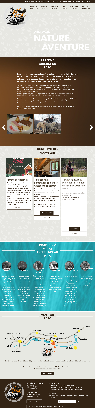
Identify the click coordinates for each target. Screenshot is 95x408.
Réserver (74, 218)
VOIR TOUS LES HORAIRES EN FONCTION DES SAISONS (45, 382)
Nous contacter (34, 376)
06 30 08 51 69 (56, 2)
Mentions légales (87, 397)
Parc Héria (29, 1)
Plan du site (80, 397)
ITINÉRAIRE (47, 348)
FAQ (83, 1)
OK (78, 376)
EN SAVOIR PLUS (46, 202)
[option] (20, 121)
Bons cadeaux (38, 1)
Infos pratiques (74, 2)
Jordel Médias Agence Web (50, 397)
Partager (18, 197)
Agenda (65, 1)
